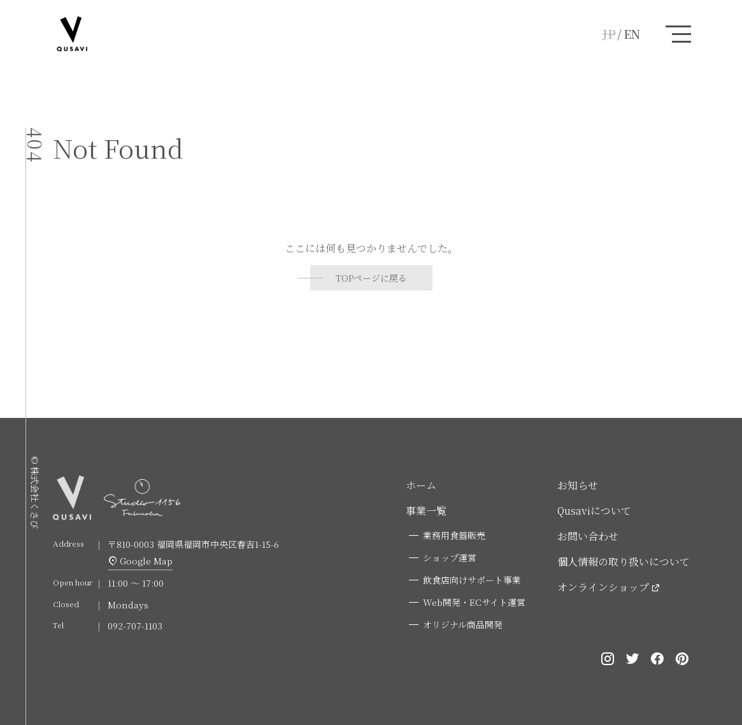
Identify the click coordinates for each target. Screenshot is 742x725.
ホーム (421, 485)
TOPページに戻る (371, 277)
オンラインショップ (603, 587)
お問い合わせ (587, 536)
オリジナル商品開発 (463, 624)
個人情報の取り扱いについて (623, 561)
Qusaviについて (594, 510)
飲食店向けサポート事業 (472, 579)
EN (632, 33)
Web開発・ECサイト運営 (474, 602)
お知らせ (577, 485)
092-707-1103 (135, 625)
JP (609, 33)
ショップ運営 (449, 557)
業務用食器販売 (454, 535)
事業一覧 (426, 510)
